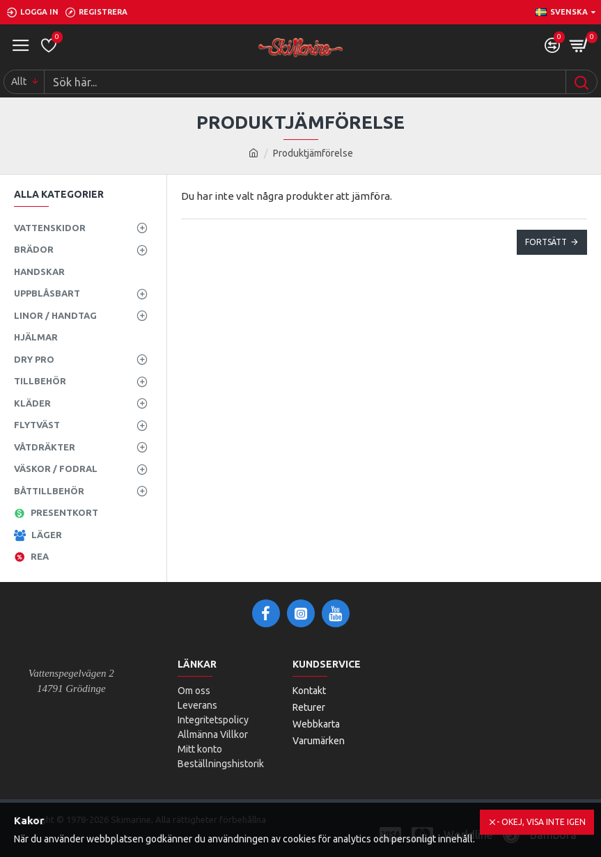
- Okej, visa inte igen (541, 821)
